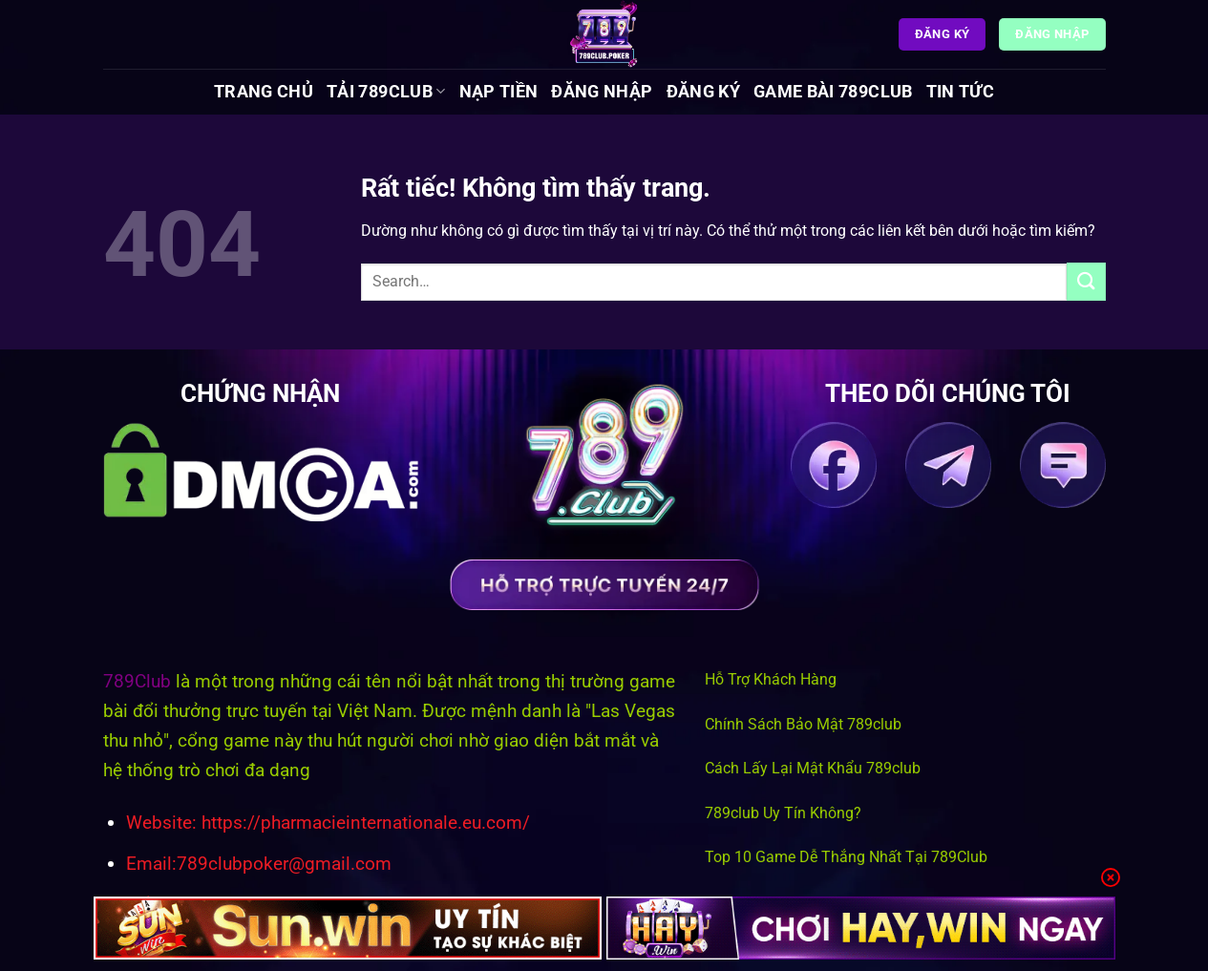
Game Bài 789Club (833, 91)
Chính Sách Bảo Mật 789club (803, 724)
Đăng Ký (703, 91)
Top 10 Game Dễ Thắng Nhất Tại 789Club (846, 857)
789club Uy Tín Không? (783, 813)
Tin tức (960, 91)
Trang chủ (263, 91)
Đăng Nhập (601, 91)
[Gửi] (1086, 281)
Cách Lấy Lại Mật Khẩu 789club (813, 768)
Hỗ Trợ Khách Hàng (771, 679)
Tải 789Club (386, 91)
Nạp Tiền (499, 91)
